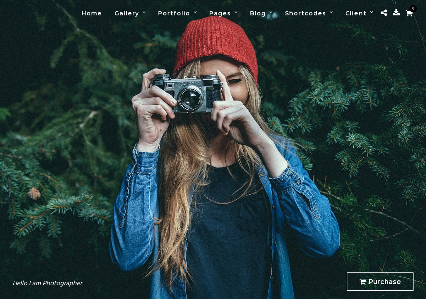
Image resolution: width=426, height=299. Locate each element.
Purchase (380, 282)
